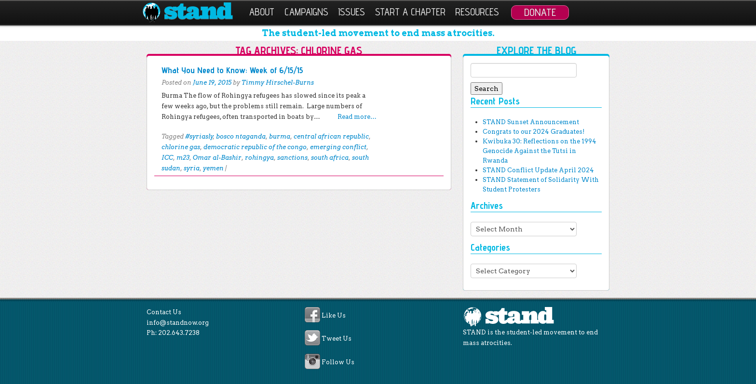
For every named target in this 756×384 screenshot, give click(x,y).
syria (192, 168)
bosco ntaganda (241, 136)
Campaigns (306, 12)
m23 (182, 157)
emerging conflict (338, 147)
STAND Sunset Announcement (531, 122)
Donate (540, 12)
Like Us (334, 315)
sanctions (292, 157)
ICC (167, 157)
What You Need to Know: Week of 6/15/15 (232, 70)
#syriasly (199, 136)
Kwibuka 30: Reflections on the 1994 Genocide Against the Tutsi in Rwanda (539, 151)
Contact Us (164, 312)
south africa (330, 157)
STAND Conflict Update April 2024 (538, 170)
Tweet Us (336, 339)
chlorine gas (181, 147)
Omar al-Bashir (217, 157)
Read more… (357, 116)
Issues (351, 12)
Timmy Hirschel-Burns (278, 82)
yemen (213, 168)
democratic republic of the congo (255, 147)
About (261, 12)
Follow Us (338, 362)
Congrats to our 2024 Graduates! (533, 131)
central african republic (331, 136)
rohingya (259, 157)
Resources (477, 12)
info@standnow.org (178, 322)
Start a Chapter (410, 12)
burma (279, 136)
